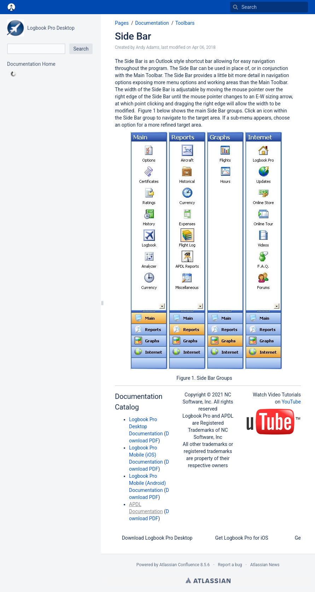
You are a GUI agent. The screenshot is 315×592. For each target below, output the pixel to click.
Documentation (152, 23)
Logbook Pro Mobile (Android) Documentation (147, 483)
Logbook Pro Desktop (51, 28)
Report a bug (230, 564)
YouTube (291, 402)
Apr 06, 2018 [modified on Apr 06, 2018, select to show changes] (203, 47)
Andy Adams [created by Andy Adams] (147, 47)
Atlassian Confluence (179, 564)
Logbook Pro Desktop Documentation (146, 426)
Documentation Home (31, 64)
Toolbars (185, 23)
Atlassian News (265, 564)
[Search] (235, 7)
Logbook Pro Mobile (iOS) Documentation (146, 455)
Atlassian (208, 580)
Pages (122, 23)
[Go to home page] (11, 7)
